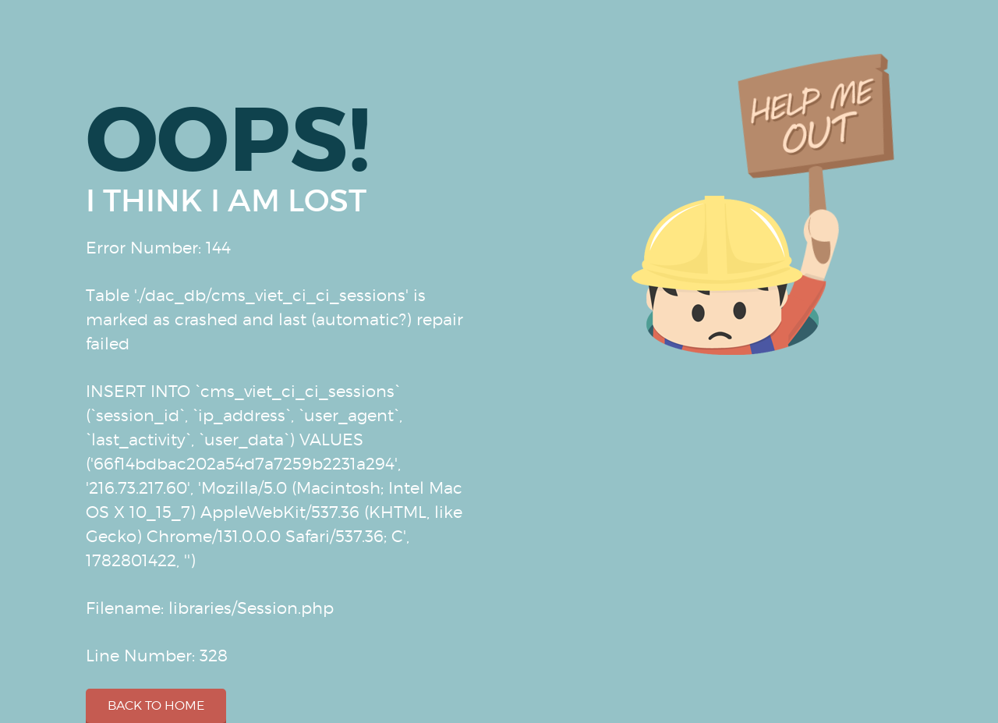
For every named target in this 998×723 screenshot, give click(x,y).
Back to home (156, 705)
